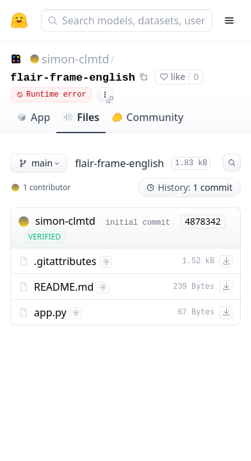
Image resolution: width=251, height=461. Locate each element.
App (33, 117)
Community (147, 117)
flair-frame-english (72, 78)
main (40, 163)
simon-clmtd (75, 59)
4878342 (203, 221)
